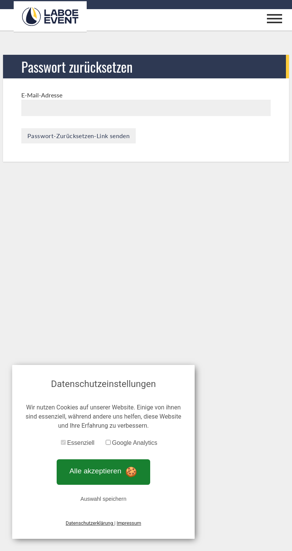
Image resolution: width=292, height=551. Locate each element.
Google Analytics (134, 443)
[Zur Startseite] (50, 16)
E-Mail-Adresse (41, 95)
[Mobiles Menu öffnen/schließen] (274, 19)
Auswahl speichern (104, 499)
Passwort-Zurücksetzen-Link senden (78, 135)
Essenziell (80, 443)
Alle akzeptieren (104, 471)
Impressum (129, 523)
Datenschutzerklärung (90, 523)
